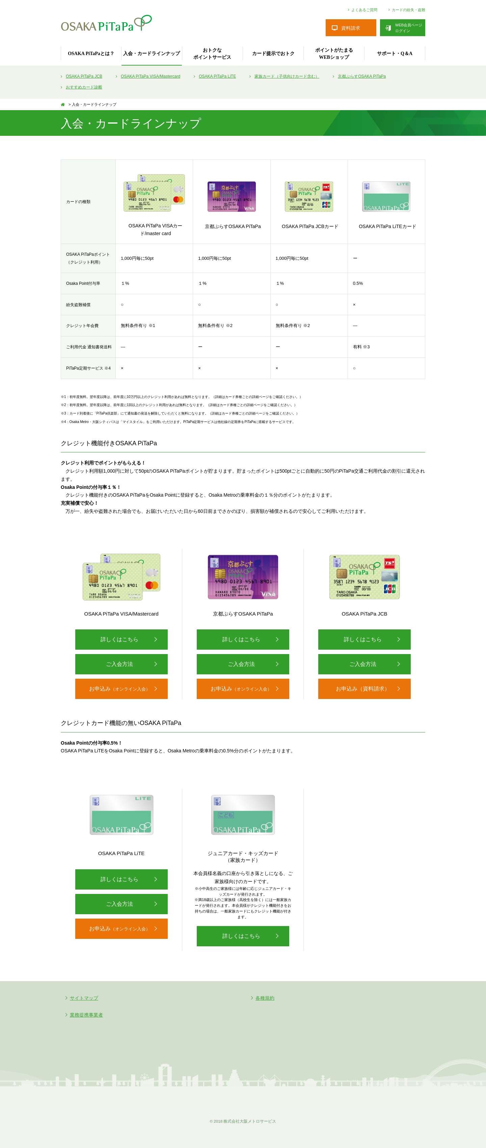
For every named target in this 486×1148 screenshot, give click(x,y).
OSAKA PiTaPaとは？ (91, 53)
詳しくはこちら (119, 639)
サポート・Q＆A (394, 53)
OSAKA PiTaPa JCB (84, 76)
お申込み (119, 689)
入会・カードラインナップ (151, 53)
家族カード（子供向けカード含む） (286, 76)
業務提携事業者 (86, 1015)
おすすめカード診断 (84, 87)
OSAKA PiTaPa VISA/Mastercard (150, 76)
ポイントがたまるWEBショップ (334, 54)
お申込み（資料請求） (363, 689)
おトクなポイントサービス (212, 54)
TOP (64, 104)
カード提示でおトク (273, 53)
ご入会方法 (119, 664)
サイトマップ (84, 998)
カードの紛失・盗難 (408, 10)
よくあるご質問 (364, 10)
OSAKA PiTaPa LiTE (217, 76)
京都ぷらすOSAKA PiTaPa (362, 76)
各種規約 (264, 998)
